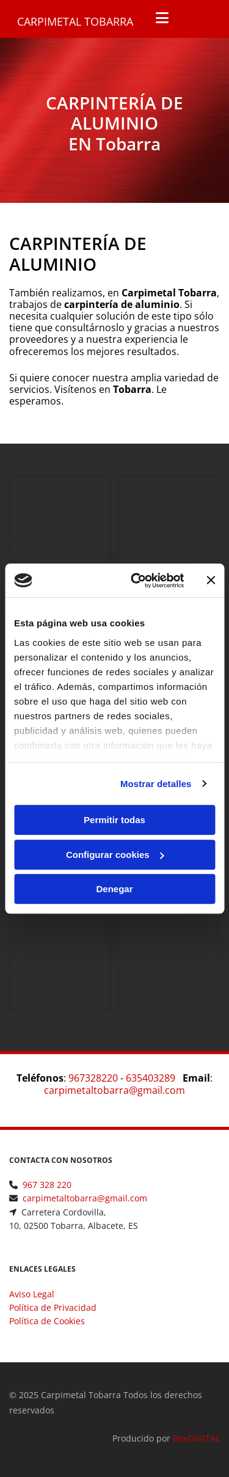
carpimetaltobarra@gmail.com (114, 1090)
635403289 (150, 1078)
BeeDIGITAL (196, 1438)
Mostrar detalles (156, 784)
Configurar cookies (115, 854)
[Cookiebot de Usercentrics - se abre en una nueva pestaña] (136, 580)
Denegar (114, 889)
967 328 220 (47, 1184)
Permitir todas (114, 820)
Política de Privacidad (52, 1307)
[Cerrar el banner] (210, 580)
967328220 (93, 1078)
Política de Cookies (47, 1321)
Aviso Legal (31, 1294)
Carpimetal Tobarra (75, 21)
